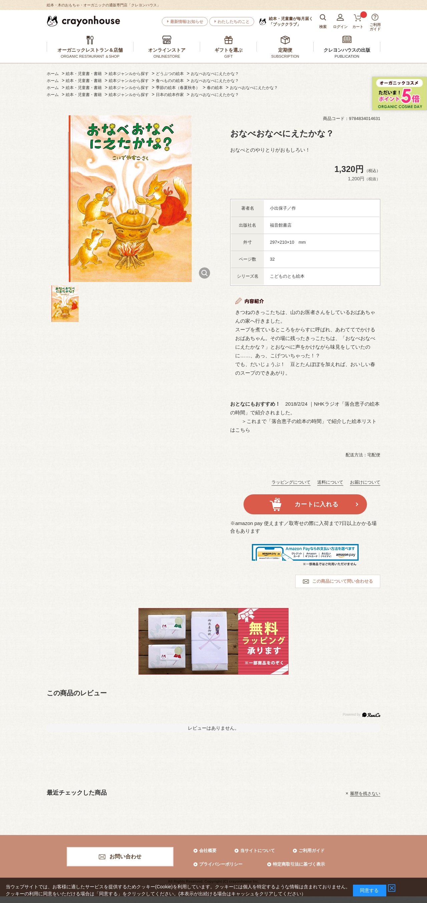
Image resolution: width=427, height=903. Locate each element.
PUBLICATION (347, 56)
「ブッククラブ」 (291, 21)
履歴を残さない (365, 793)
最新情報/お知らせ (186, 21)
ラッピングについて (291, 482)
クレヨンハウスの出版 (347, 50)
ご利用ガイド (312, 850)
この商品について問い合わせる (342, 581)
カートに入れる (316, 504)
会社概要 (208, 850)
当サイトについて (257, 850)
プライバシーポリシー (221, 864)
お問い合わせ (125, 856)
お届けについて (365, 482)
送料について (330, 482)
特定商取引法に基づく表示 (299, 864)
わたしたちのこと (234, 21)
